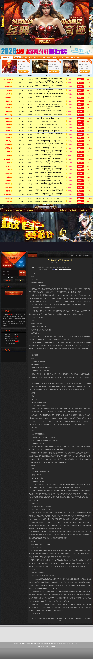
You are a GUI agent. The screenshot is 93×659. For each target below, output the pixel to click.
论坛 (16, 341)
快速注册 (8, 280)
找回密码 (20, 280)
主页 (77, 255)
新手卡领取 (7, 265)
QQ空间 (38, 267)
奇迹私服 (9, 208)
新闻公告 (19, 208)
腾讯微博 (57, 267)
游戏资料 (30, 208)
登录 (22, 273)
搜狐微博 (48, 267)
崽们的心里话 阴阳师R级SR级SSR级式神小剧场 (48, 618)
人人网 (53, 267)
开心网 (62, 267)
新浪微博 (42, 267)
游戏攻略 (63, 208)
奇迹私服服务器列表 (14, 293)
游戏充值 (73, 208)
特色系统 (87, 255)
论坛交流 (84, 208)
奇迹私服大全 (46, 209)
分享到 (34, 267)
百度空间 (66, 267)
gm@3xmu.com (14, 336)
